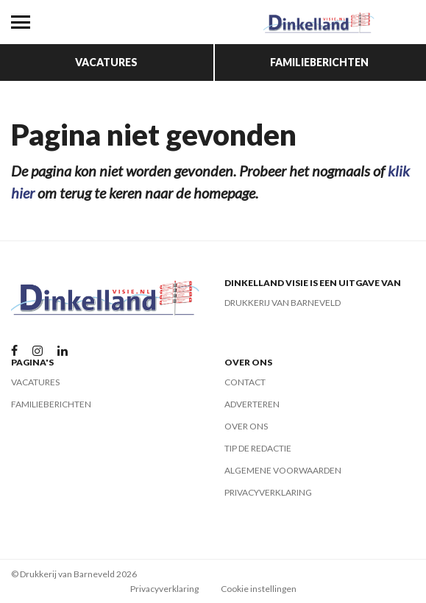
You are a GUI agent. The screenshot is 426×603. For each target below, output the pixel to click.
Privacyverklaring (268, 492)
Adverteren (252, 404)
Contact (245, 382)
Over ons (246, 426)
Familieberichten (319, 62)
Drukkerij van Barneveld (282, 302)
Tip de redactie (257, 448)
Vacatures (106, 62)
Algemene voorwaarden (282, 470)
